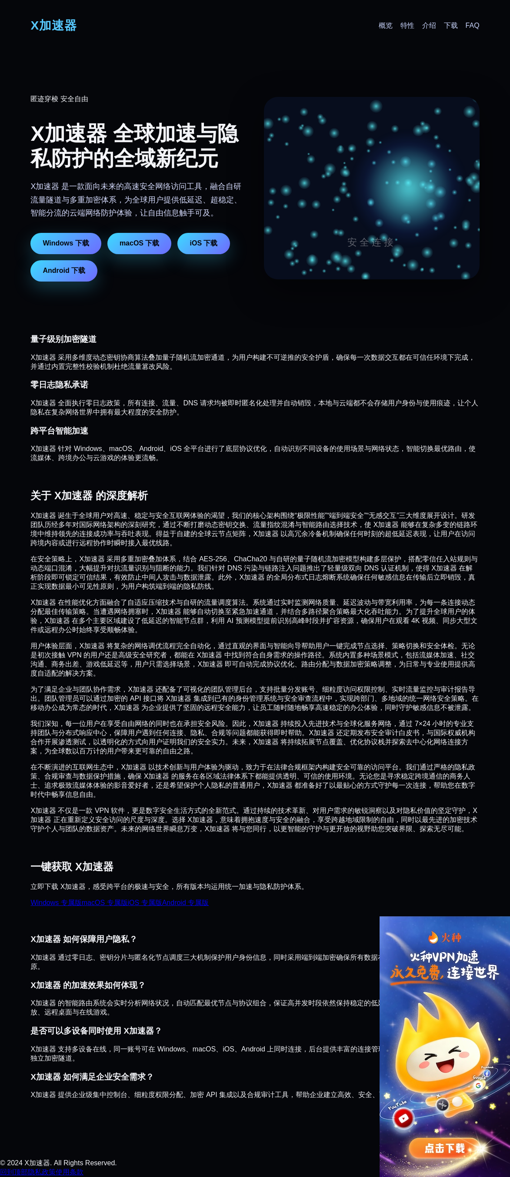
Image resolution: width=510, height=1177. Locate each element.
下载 (451, 25)
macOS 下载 (140, 243)
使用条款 (69, 1172)
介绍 (429, 25)
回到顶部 (14, 1172)
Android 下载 (64, 270)
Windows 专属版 (55, 902)
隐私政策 (42, 1172)
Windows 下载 (66, 243)
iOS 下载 (203, 243)
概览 (386, 25)
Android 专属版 (185, 902)
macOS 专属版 (105, 902)
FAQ (473, 25)
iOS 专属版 (145, 902)
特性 (407, 25)
